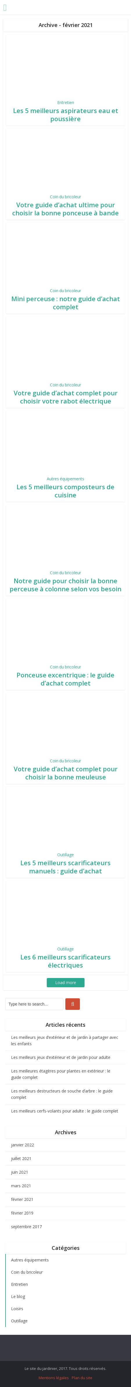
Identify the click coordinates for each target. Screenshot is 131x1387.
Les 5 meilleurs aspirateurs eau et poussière (65, 114)
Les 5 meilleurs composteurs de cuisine (65, 490)
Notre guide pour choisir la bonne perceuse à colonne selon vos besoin (65, 584)
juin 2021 (19, 1172)
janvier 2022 (22, 1145)
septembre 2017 (26, 1226)
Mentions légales (54, 1377)
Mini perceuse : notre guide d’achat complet (65, 302)
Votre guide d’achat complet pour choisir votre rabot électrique (66, 396)
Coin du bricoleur (65, 196)
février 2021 (22, 1199)
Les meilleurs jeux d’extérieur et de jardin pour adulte (60, 1057)
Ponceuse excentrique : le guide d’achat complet (65, 678)
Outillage (65, 854)
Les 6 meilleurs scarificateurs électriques (65, 960)
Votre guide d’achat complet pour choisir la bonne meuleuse (66, 772)
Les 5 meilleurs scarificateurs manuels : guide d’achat (65, 866)
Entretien (65, 102)
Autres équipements (65, 478)
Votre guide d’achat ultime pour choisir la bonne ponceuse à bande (65, 208)
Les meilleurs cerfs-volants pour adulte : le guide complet (64, 1111)
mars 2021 (21, 1185)
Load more (65, 982)
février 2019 (22, 1213)
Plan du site (82, 1377)
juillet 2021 (21, 1158)
